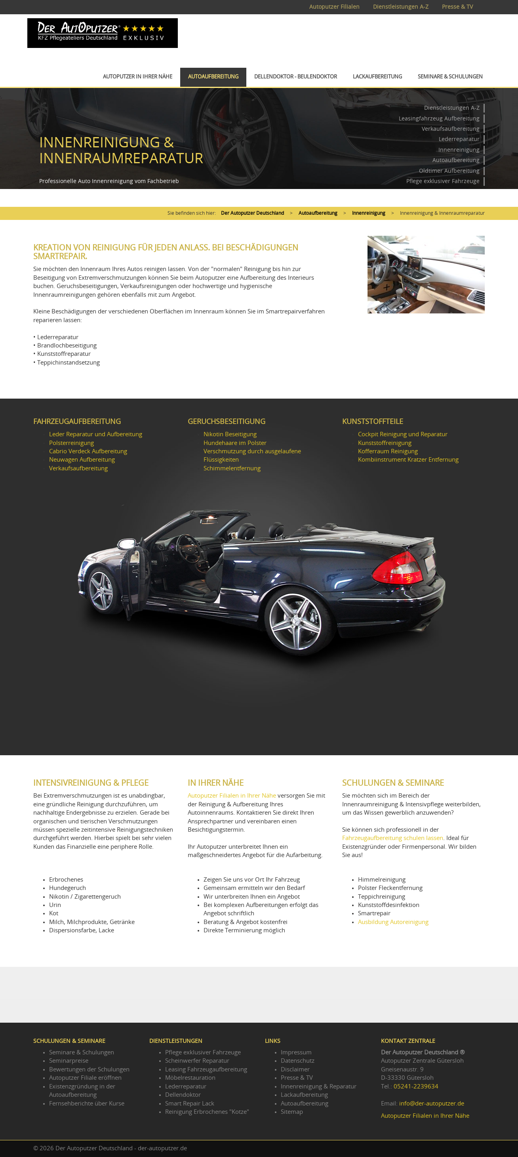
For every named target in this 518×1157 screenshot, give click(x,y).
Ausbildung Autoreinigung (393, 922)
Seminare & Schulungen (450, 77)
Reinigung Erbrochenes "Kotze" (207, 1112)
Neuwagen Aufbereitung (82, 460)
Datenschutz (297, 1061)
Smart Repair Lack (189, 1104)
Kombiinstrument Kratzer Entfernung (408, 460)
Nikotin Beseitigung (230, 434)
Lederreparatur (459, 139)
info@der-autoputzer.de (431, 1104)
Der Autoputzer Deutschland (252, 213)
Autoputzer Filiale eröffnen (85, 1078)
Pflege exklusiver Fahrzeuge (443, 181)
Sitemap (292, 1112)
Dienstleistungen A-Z (400, 7)
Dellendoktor (183, 1095)
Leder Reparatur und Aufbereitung (95, 434)
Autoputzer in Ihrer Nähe (137, 77)
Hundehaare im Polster (235, 443)
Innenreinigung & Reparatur (318, 1087)
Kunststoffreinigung (384, 443)
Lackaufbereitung (377, 77)
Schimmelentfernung (232, 469)
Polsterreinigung (71, 443)
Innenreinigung (459, 150)
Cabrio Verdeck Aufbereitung (88, 451)
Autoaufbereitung (213, 77)
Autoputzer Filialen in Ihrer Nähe (232, 796)
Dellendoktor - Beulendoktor (295, 77)
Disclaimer (295, 1070)
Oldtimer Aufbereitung (449, 171)
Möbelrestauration (190, 1078)
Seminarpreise (68, 1061)
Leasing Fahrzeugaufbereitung (206, 1070)
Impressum (296, 1053)
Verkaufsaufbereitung (451, 129)
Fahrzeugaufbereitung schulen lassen (392, 838)
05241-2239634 (416, 1087)
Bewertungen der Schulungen (89, 1070)
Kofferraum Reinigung (388, 451)
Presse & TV (457, 7)
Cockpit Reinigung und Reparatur (403, 434)
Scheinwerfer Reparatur (197, 1061)
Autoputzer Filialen (334, 7)
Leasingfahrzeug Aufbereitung (439, 119)
